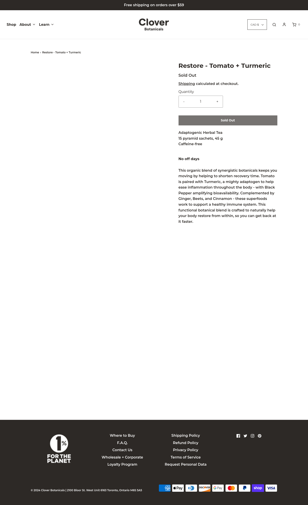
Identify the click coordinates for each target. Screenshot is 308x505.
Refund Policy (185, 443)
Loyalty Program (122, 464)
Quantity (186, 92)
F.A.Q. (122, 443)
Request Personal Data (186, 464)
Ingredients (154, 404)
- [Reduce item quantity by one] (184, 101)
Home (35, 52)
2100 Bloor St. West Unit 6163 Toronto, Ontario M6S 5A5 (104, 490)
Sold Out (228, 120)
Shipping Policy (185, 435)
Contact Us (122, 450)
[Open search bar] (274, 24)
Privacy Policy (185, 450)
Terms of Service (186, 457)
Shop (11, 24)
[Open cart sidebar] (295, 24)
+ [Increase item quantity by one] (217, 101)
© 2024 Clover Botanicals (48, 490)
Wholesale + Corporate (122, 457)
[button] (43, 82)
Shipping (187, 84)
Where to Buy (122, 435)
